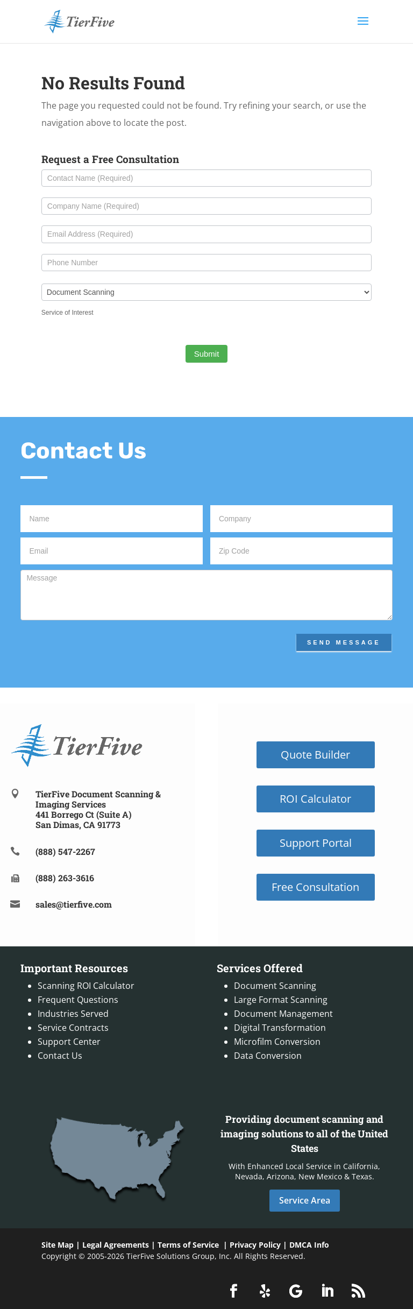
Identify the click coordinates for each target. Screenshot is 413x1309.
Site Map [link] (57, 1245)
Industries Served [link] (73, 1014)
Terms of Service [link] (188, 1245)
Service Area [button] (304, 1200)
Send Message (344, 642)
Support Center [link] (69, 1042)
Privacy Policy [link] (255, 1245)
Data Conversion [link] (268, 1056)
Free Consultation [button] (315, 887)
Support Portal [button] (316, 843)
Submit (206, 353)
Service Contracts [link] (73, 1028)
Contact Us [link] (60, 1056)
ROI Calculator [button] (315, 798)
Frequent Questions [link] (78, 1000)
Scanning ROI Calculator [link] (86, 986)
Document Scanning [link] (275, 986)
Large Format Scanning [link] (280, 1000)
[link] (79, 20)
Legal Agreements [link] (115, 1245)
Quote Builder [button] (315, 754)
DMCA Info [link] (309, 1245)
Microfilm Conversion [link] (277, 1042)
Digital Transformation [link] (280, 1028)
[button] (363, 28)
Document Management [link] (283, 1014)
